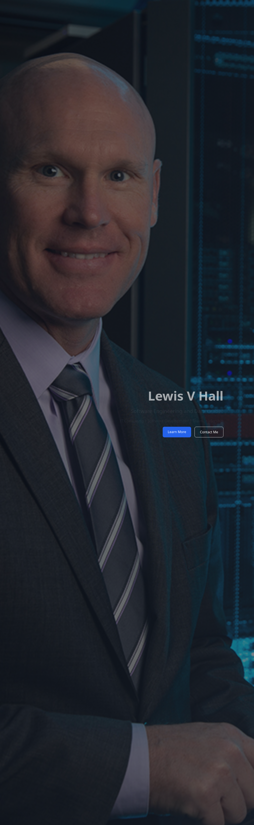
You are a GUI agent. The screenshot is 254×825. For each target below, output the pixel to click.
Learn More (177, 431)
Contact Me (209, 432)
